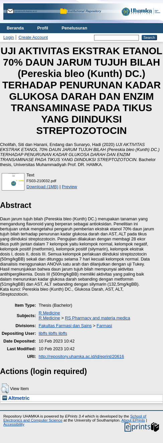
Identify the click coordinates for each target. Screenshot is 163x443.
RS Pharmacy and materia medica (97, 317)
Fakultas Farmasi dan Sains (65, 325)
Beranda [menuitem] (15, 27)
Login (8, 37)
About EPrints (133, 420)
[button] (5, 388)
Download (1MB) (42, 186)
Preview (69, 186)
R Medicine (49, 312)
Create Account (33, 37)
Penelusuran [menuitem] (74, 27)
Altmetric (15, 398)
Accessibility (13, 424)
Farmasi (104, 325)
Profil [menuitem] (42, 27)
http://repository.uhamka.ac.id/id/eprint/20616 (81, 356)
